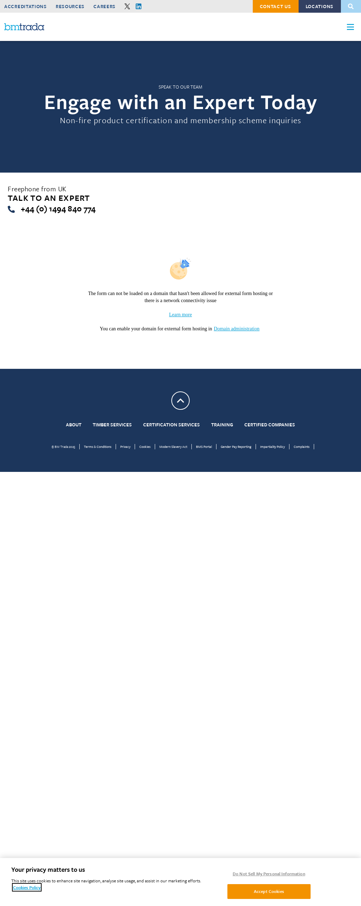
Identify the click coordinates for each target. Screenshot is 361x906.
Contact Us (275, 6)
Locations (320, 6)
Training (222, 424)
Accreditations (25, 6)
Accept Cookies (269, 891)
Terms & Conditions (97, 446)
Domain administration (236, 328)
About (73, 424)
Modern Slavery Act (173, 446)
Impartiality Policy (272, 446)
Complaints (302, 446)
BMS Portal (204, 446)
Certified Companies (269, 424)
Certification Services (171, 424)
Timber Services (112, 424)
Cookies (145, 446)
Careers (104, 6)
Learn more (180, 314)
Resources (70, 6)
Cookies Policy (27, 887)
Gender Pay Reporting (236, 446)
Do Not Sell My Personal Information (269, 873)
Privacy (125, 446)
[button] (350, 27)
